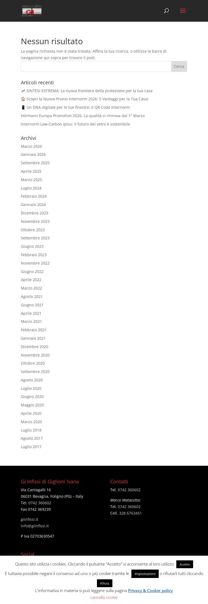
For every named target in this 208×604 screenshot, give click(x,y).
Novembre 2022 (35, 263)
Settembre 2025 (35, 162)
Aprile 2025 (31, 171)
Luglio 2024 (31, 188)
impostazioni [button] (145, 573)
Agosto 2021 (32, 296)
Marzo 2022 (31, 288)
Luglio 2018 (31, 430)
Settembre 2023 (35, 237)
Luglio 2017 (31, 446)
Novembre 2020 (35, 355)
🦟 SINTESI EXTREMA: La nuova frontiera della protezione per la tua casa (86, 90)
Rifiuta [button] (104, 583)
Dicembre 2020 (34, 346)
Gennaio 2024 (33, 204)
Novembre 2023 (35, 221)
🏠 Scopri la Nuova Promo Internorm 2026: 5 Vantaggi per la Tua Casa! (84, 98)
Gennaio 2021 (33, 338)
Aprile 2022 (31, 279)
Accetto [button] (185, 564)
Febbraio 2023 (34, 254)
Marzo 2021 (31, 321)
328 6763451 (130, 513)
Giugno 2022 (32, 271)
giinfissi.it (29, 519)
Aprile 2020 (31, 413)
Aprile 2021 (31, 313)
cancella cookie (104, 597)
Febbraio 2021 (34, 329)
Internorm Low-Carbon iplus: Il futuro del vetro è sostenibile (75, 124)
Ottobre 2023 (33, 229)
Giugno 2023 (32, 246)
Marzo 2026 (31, 146)
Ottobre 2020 (33, 363)
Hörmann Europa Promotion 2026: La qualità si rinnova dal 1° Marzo (83, 115)
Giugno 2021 (32, 304)
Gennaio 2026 (33, 154)
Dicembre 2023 (34, 213)
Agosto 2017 (32, 438)
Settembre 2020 (35, 371)
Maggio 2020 (32, 404)
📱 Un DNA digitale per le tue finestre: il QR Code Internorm (75, 107)
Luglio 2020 (31, 388)
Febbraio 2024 (34, 196)
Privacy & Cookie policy (150, 590)
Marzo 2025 (31, 179)
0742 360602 (39, 502)
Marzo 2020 (31, 421)
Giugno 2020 (32, 396)
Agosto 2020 (32, 380)
